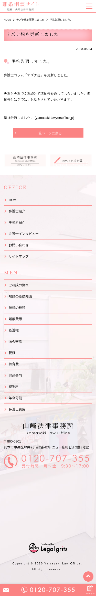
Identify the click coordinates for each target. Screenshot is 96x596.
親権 (12, 353)
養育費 (14, 364)
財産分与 (15, 375)
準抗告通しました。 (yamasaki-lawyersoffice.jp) (39, 118)
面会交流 (15, 341)
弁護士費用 (17, 409)
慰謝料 (14, 387)
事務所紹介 (17, 222)
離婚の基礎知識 (20, 296)
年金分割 (15, 398)
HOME (13, 200)
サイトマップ (19, 256)
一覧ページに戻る (48, 133)
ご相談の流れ (19, 285)
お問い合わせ (19, 245)
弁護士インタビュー (24, 234)
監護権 (14, 330)
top (88, 576)
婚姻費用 (15, 319)
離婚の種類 (17, 308)
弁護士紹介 (17, 211)
